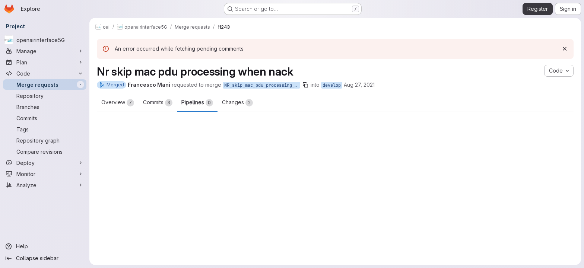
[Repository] (44, 95)
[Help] (44, 246)
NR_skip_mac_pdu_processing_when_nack (262, 85)
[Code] (44, 73)
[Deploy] (44, 162)
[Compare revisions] (44, 151)
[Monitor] (44, 174)
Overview (117, 102)
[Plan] (44, 62)
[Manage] (44, 51)
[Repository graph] (44, 140)
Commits (157, 102)
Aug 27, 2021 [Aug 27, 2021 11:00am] (359, 85)
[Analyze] (44, 185)
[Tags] (44, 129)
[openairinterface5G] (44, 40)
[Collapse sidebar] (44, 258)
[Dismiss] (564, 48)
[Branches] (44, 107)
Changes (237, 102)
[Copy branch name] (305, 84)
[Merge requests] (44, 84)
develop (332, 85)
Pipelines (197, 102)
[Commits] (44, 118)
